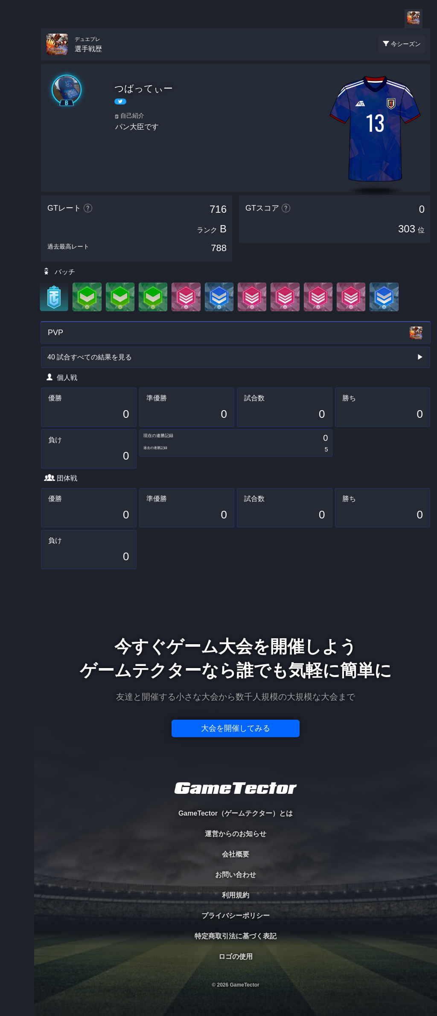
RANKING (17, 165)
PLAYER (17, 95)
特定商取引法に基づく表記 (236, 936)
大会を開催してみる (235, 728)
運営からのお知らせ (235, 833)
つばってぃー (143, 88)
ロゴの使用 (235, 956)
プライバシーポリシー (235, 915)
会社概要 (235, 854)
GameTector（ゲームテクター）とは (235, 813)
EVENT (17, 200)
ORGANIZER (17, 130)
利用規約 (235, 895)
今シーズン (406, 44)
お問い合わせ (235, 874)
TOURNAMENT (16, 60)
